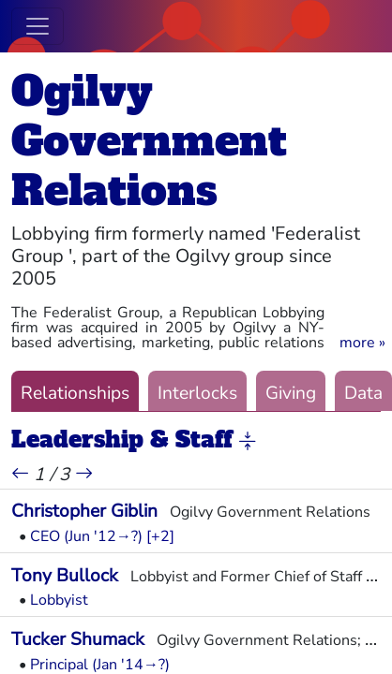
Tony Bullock (64, 576)
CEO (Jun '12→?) (86, 536)
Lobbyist (59, 600)
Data (363, 393)
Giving (290, 393)
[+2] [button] (160, 536)
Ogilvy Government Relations (149, 141)
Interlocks (197, 393)
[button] (362, 342)
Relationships (75, 393)
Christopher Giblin (84, 511)
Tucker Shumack (77, 639)
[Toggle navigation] (37, 26)
